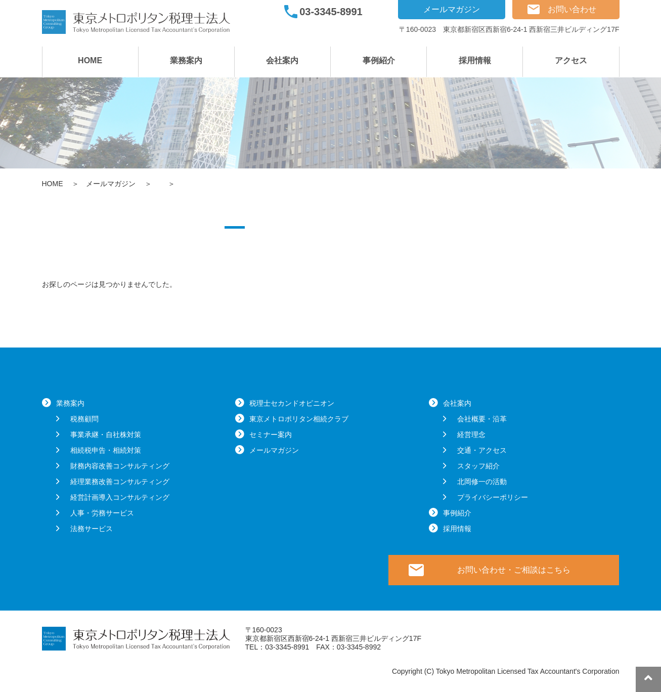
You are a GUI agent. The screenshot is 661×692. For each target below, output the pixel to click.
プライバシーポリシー (492, 497)
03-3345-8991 (331, 11)
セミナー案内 (270, 434)
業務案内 (186, 60)
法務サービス (91, 529)
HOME (90, 60)
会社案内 (282, 60)
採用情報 (475, 60)
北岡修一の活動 (482, 482)
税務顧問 (84, 419)
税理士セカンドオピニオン (291, 403)
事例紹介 (379, 60)
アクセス (571, 60)
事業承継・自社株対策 (105, 434)
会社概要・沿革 (482, 419)
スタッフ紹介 (478, 466)
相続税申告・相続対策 (105, 450)
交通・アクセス (482, 450)
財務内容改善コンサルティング (119, 466)
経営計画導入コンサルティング (119, 497)
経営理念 (471, 434)
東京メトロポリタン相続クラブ (298, 419)
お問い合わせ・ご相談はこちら (513, 570)
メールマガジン (451, 9)
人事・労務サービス (102, 513)
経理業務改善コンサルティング (119, 482)
